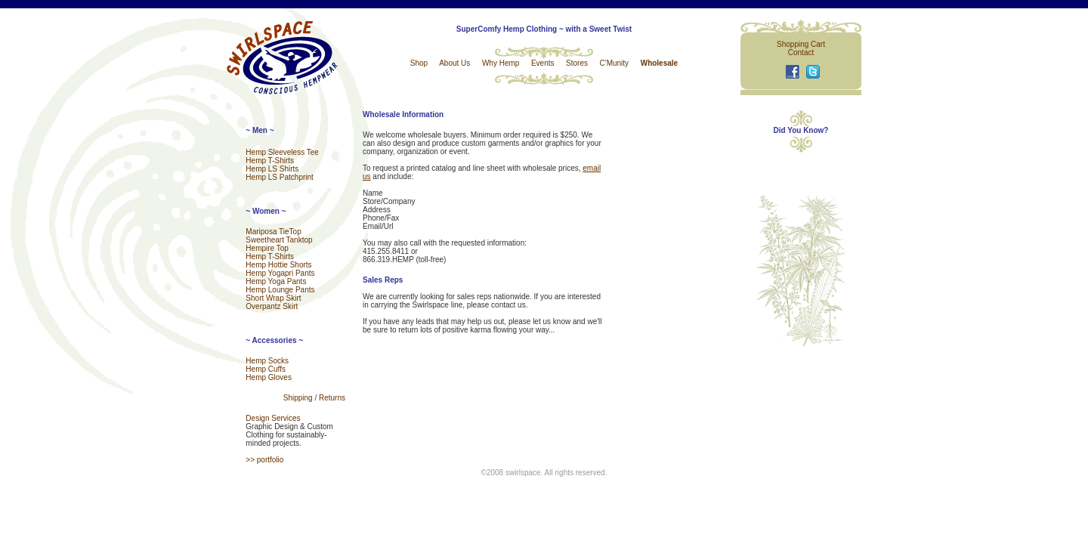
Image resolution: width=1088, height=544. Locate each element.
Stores (577, 63)
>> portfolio (264, 460)
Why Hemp (500, 63)
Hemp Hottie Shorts (278, 265)
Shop (419, 63)
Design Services (273, 418)
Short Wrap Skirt (273, 298)
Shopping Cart (801, 44)
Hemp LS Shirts (272, 169)
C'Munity (614, 63)
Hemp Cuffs (266, 369)
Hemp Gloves (269, 377)
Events (543, 63)
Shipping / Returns (314, 398)
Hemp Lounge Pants (280, 290)
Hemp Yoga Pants (276, 281)
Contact (801, 52)
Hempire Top (267, 248)
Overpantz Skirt (272, 306)
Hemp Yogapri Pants (280, 273)
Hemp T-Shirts (270, 160)
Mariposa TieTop (273, 231)
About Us (454, 63)
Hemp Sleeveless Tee (282, 152)
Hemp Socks (267, 361)
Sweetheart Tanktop (279, 240)
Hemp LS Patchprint (280, 177)
